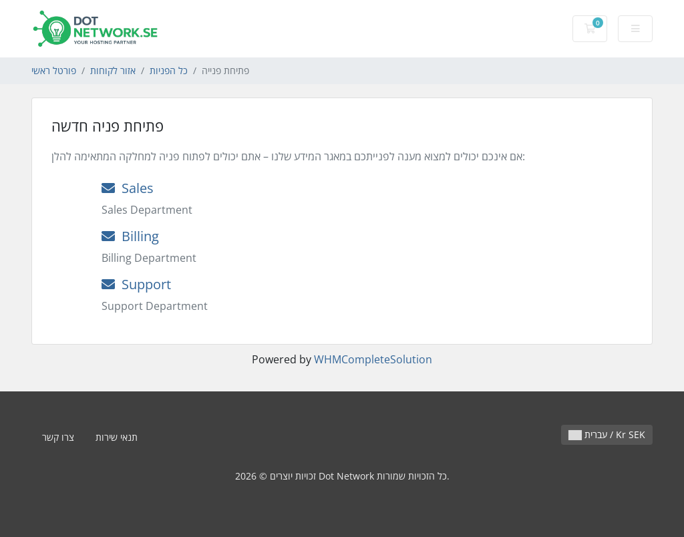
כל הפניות (169, 70)
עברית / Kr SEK (606, 434)
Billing (130, 236)
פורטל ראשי (53, 70)
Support (136, 284)
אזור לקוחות (113, 70)
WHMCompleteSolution (373, 359)
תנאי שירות (117, 437)
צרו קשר (58, 437)
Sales (128, 188)
